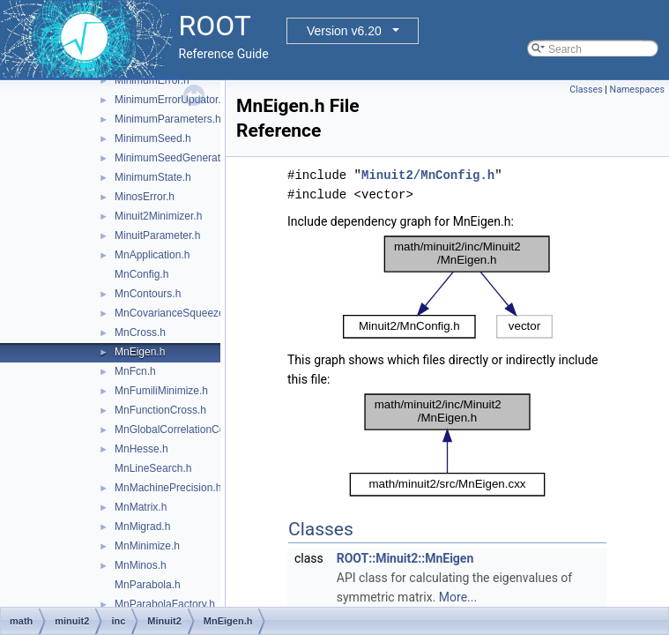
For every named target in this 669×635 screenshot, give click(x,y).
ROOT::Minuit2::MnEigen (405, 558)
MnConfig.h (141, 274)
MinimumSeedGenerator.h (176, 158)
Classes (585, 89)
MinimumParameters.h (168, 119)
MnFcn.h (135, 371)
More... (458, 597)
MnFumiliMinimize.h (161, 391)
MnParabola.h (148, 585)
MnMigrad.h (142, 526)
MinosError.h (145, 196)
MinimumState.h (153, 177)
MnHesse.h (141, 449)
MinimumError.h (152, 80)
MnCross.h (140, 332)
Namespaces (637, 89)
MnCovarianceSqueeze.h (174, 313)
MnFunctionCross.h (160, 410)
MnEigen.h (140, 352)
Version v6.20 (344, 31)
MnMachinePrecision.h (168, 488)
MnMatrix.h (141, 507)
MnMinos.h (141, 565)
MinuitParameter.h (157, 235)
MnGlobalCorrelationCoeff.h (180, 429)
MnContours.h (148, 294)
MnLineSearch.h (153, 468)
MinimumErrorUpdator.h (171, 99)
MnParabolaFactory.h (165, 604)
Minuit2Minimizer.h (158, 216)
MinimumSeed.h (153, 138)
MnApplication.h (152, 255)
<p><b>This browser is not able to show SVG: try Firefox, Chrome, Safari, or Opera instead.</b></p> (447, 287)
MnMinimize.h (147, 546)
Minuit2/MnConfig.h (427, 175)
